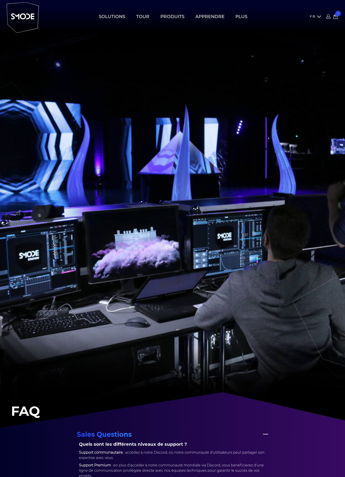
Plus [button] (241, 16)
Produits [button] (172, 16)
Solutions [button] (112, 16)
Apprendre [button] (209, 16)
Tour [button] (142, 16)
